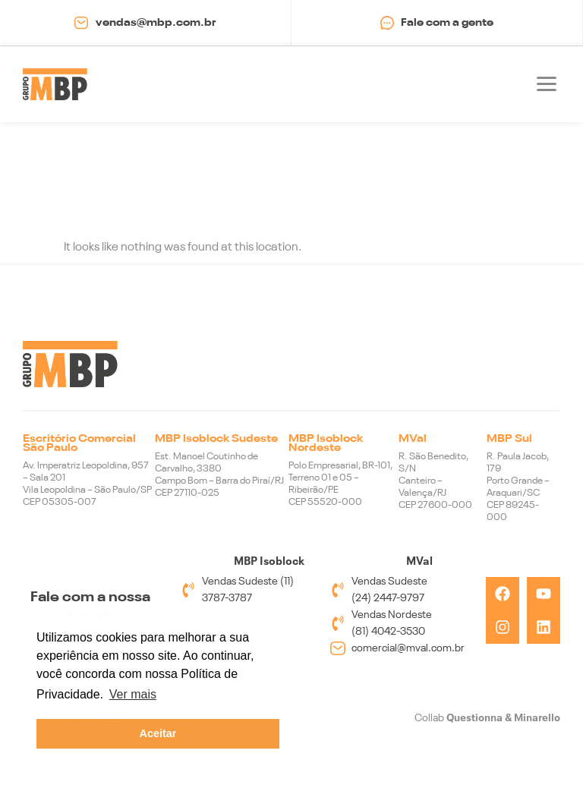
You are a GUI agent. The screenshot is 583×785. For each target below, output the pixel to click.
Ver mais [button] (132, 694)
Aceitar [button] (158, 733)
